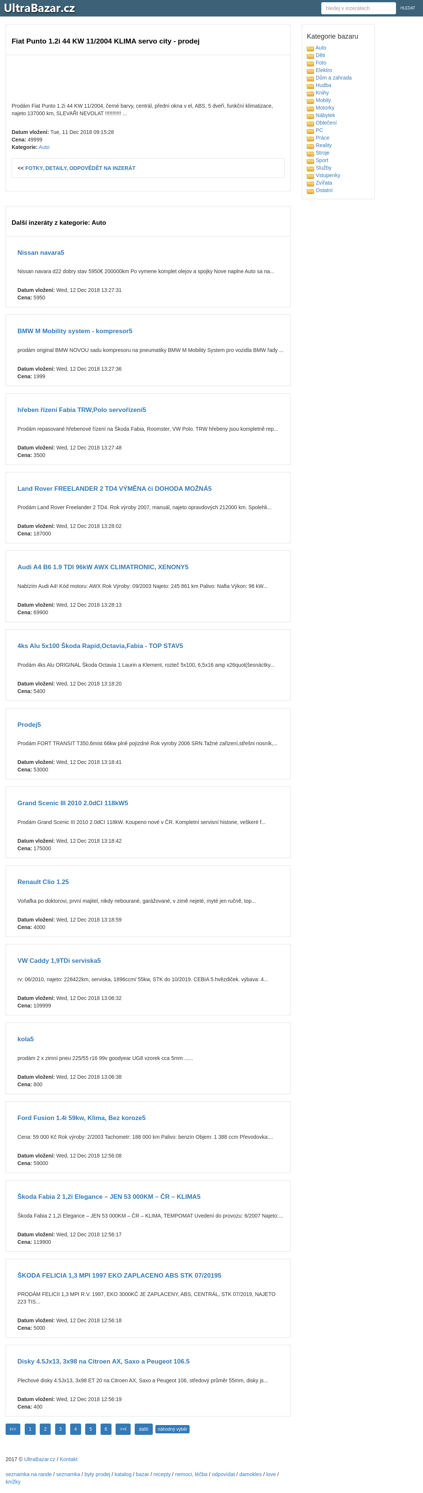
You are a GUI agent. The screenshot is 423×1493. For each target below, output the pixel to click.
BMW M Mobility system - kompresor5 (75, 331)
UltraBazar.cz (39, 1459)
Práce (318, 138)
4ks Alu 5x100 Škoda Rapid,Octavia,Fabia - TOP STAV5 (100, 646)
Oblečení (322, 123)
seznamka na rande (29, 1474)
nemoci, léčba (191, 1474)
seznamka (68, 1474)
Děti (316, 55)
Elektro (319, 70)
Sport (317, 160)
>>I (123, 1429)
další (143, 1429)
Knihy (318, 93)
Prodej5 (29, 724)
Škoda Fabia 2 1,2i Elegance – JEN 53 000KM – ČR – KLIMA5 (109, 1196)
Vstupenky (323, 175)
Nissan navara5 (41, 252)
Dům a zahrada (329, 78)
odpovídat (223, 1474)
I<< (13, 1429)
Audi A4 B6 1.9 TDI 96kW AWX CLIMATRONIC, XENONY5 (103, 567)
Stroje (318, 153)
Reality (319, 145)
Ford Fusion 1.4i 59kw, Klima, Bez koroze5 (82, 1118)
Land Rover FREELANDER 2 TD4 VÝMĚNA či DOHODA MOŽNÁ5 (115, 488)
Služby (319, 168)
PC (315, 130)
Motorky (320, 108)
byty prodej (97, 1474)
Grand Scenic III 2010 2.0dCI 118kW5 (73, 803)
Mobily (319, 100)
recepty (162, 1474)
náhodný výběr (172, 1429)
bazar (142, 1474)
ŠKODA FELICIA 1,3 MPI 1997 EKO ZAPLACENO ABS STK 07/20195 (119, 1275)
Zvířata (319, 183)
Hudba (319, 85)
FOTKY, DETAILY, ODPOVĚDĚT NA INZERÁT (80, 168)
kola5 (26, 1039)
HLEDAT (407, 8)
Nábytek (321, 115)
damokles (250, 1474)
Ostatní (320, 190)
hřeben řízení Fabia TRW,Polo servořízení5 (82, 409)
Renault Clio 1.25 (43, 882)
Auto (44, 147)
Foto (316, 63)
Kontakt (68, 1459)
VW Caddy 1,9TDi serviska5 (59, 960)
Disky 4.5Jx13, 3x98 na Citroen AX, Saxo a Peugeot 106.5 (104, 1361)
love (271, 1474)
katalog (122, 1474)
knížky (13, 1482)
